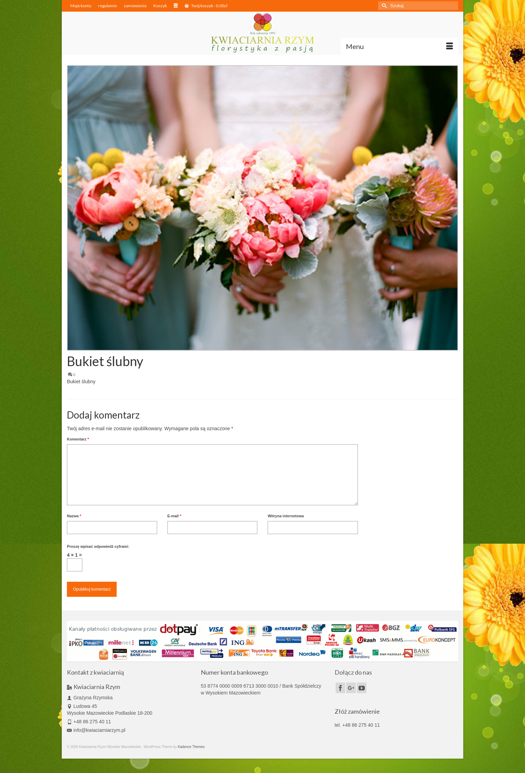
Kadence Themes (191, 747)
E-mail (174, 516)
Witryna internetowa (286, 516)
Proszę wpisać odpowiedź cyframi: (98, 546)
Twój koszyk (206, 5)
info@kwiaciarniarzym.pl (96, 730)
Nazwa (74, 516)
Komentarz (78, 439)
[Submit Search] (383, 5)
